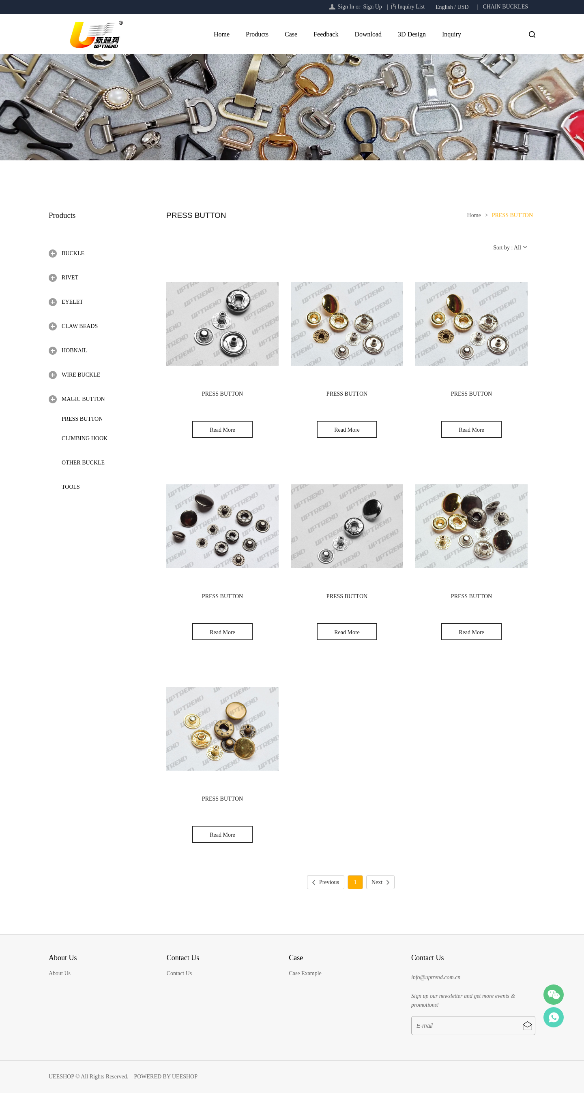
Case (291, 34)
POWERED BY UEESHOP (166, 1077)
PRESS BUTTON (82, 419)
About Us (60, 973)
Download (368, 34)
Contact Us (179, 973)
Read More (222, 430)
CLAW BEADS (80, 326)
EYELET (72, 302)
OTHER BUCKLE (83, 463)
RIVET (70, 278)
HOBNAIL (74, 350)
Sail (553, 1017)
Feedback (325, 34)
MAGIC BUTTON (83, 399)
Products (257, 34)
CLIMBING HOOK (84, 438)
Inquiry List (411, 7)
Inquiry (451, 34)
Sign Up (372, 7)
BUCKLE (73, 253)
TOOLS (71, 487)
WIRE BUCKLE (81, 375)
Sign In (345, 7)
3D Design (412, 34)
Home (222, 34)
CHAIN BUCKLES (505, 7)
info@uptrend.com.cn (435, 977)
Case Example (305, 973)
